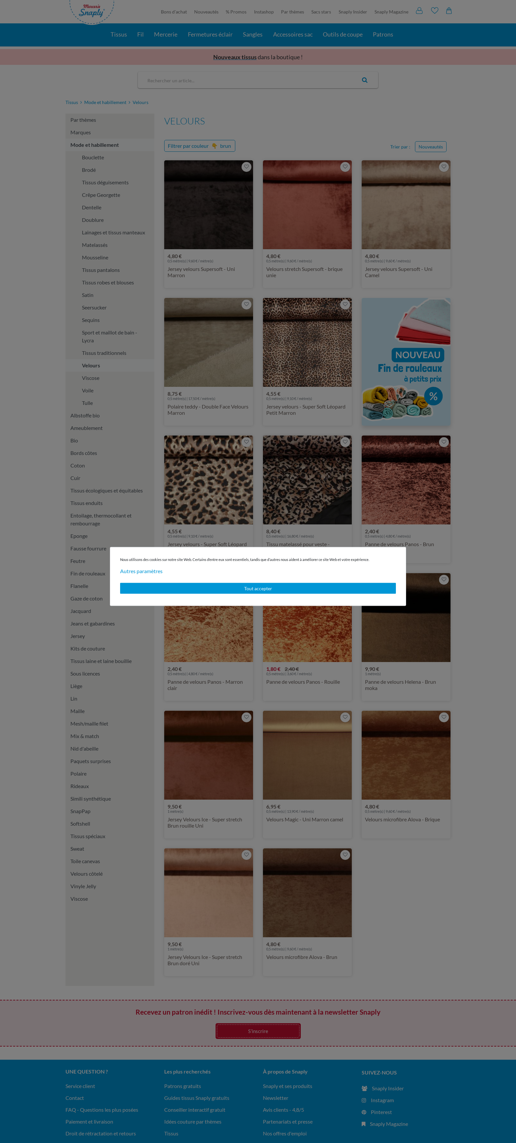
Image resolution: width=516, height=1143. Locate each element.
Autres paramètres (141, 571)
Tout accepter (258, 588)
